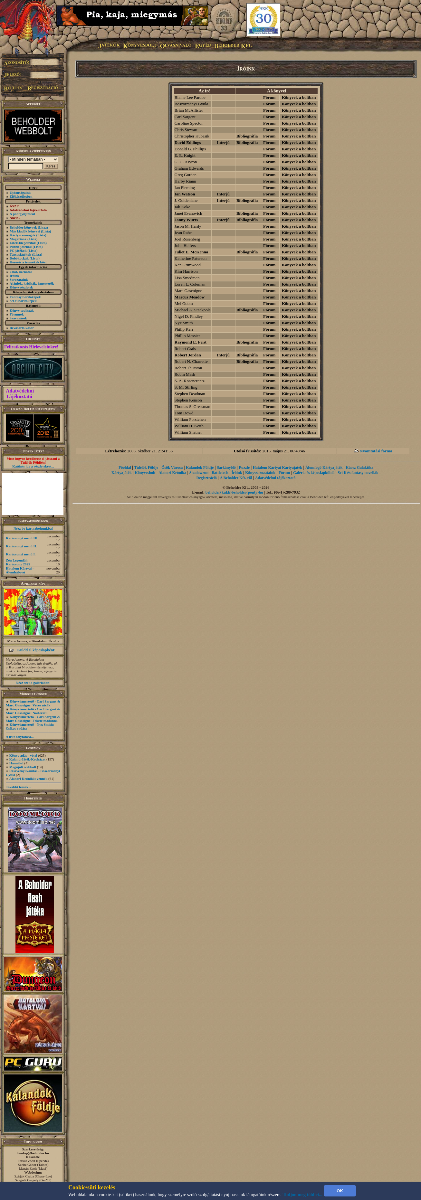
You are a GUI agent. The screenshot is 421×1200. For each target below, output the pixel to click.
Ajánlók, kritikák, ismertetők (32, 283)
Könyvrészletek (21, 287)
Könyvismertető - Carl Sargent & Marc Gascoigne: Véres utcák (33, 703)
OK (340, 1190)
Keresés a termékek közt (28, 262)
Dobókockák (19, 258)
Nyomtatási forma (376, 451)
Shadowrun (198, 472)
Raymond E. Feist (190, 342)
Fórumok (17, 314)
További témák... (18, 787)
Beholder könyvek (23, 227)
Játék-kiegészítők (23, 243)
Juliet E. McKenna (191, 252)
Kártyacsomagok (22, 235)
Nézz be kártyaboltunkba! (33, 528)
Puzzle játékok (21, 247)
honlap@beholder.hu (33, 1153)
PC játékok (18, 250)
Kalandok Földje (200, 467)
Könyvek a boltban (299, 97)
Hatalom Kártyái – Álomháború (20, 570)
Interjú (223, 142)
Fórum (269, 97)
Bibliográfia (247, 136)
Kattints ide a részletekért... (33, 466)
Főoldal (125, 467)
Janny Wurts (186, 219)
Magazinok (18, 239)
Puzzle (244, 467)
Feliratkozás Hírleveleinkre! (31, 347)
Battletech (220, 472)
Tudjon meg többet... (303, 1194)
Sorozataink (19, 279)
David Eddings (188, 142)
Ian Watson (185, 194)
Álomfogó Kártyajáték (324, 467)
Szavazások (18, 318)
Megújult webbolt (22, 767)
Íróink (14, 276)
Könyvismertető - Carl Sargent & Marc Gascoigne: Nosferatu (33, 711)
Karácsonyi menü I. (21, 554)
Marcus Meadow (190, 297)
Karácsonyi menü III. (22, 538)
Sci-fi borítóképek (23, 301)
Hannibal (16, 763)
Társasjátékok (20, 254)
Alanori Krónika (172, 472)
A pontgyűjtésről (22, 214)
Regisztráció (206, 478)
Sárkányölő (226, 467)
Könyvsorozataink (260, 472)
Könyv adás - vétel (23, 755)
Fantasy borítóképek (25, 297)
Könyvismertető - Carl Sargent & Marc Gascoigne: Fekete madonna (33, 719)
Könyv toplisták (22, 310)
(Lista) (43, 227)
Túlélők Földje (146, 467)
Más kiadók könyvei (25, 231)
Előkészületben (21, 196)
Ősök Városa (172, 467)
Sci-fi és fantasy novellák (358, 472)
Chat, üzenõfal (21, 272)
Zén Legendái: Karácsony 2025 (18, 562)
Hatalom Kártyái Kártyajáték (277, 467)
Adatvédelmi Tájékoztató (20, 393)
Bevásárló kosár (22, 328)
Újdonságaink (20, 192)
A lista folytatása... (19, 737)
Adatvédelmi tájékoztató (275, 478)
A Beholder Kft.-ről (236, 478)
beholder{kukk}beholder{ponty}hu (234, 492)
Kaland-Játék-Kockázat (27, 759)
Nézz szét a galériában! (33, 683)
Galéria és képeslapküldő (314, 472)
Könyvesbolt (145, 472)
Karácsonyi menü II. (21, 546)
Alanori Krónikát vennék (28, 778)
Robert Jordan (188, 355)
